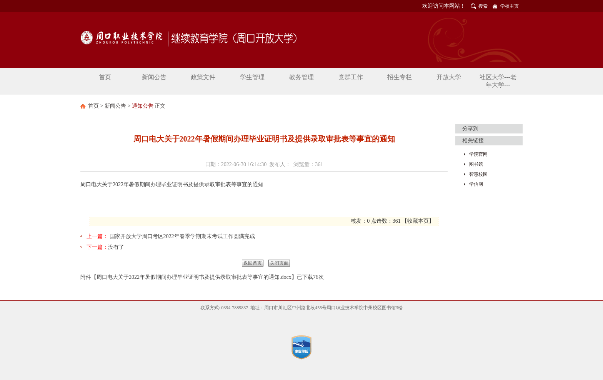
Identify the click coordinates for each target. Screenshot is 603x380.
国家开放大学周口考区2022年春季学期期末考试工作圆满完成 (182, 236)
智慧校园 (478, 174)
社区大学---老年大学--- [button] (498, 81)
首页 (93, 106)
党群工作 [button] (350, 77)
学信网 (476, 184)
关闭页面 (279, 263)
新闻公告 (115, 106)
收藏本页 (418, 221)
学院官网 (478, 154)
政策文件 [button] (203, 77)
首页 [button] (105, 77)
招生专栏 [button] (399, 77)
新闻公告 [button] (154, 77)
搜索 (483, 6)
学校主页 (509, 6)
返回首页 (252, 263)
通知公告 (142, 106)
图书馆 (476, 164)
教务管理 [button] (301, 77)
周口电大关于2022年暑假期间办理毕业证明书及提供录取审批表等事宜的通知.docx (194, 277)
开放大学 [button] (448, 77)
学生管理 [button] (252, 77)
